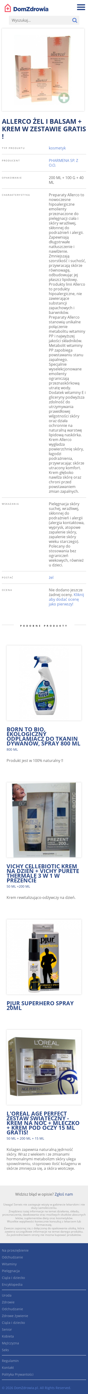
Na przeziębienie (15, 1250)
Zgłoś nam (64, 1194)
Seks (5, 1350)
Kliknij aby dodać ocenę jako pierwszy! (66, 599)
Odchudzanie (12, 1257)
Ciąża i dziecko (13, 1277)
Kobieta (8, 1336)
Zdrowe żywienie (15, 1316)
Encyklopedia (12, 1284)
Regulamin (10, 1360)
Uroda (6, 1295)
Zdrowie (8, 1302)
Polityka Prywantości (18, 1374)
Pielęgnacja (11, 1271)
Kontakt (8, 1367)
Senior (7, 1329)
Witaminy (9, 1264)
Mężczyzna (10, 1343)
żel (51, 577)
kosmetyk (57, 148)
